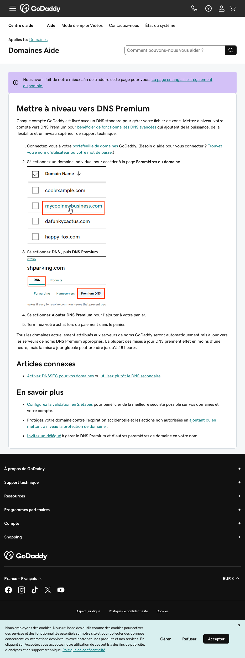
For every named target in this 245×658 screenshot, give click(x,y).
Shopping (13, 537)
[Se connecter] (222, 8)
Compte (11, 523)
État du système (160, 25)
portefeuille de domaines (95, 146)
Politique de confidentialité (128, 611)
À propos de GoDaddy (24, 468)
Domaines (38, 39)
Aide (51, 25)
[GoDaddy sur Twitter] (48, 592)
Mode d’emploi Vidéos (82, 25)
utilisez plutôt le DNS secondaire (130, 376)
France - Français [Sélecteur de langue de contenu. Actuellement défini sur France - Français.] (23, 578)
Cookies (163, 611)
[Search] (231, 50)
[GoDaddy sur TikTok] (34, 592)
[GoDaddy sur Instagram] (21, 592)
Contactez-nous (124, 25)
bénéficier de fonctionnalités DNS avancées (116, 127)
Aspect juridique (88, 611)
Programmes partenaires (27, 509)
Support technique (21, 482)
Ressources (14, 496)
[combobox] (175, 50)
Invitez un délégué (44, 436)
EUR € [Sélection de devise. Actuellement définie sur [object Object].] (232, 578)
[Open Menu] (10, 8)
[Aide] (208, 8)
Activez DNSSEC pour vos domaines (60, 376)
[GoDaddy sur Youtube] (61, 592)
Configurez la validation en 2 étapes (60, 404)
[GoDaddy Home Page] (26, 555)
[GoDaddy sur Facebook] (8, 592)
